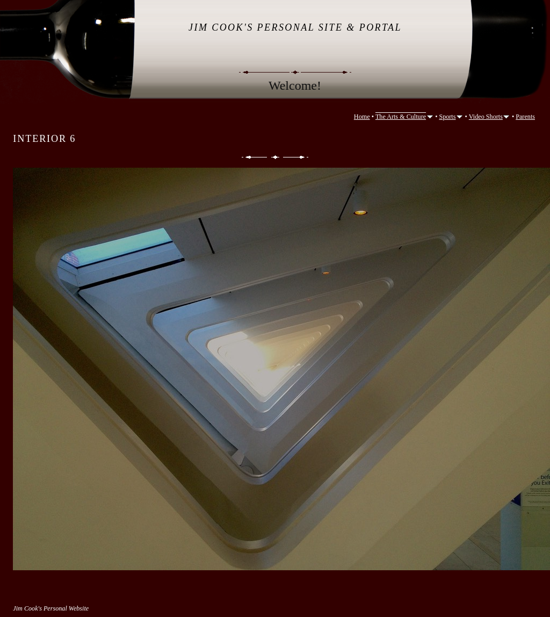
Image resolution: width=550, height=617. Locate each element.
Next (296, 157)
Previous (253, 157)
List (275, 157)
